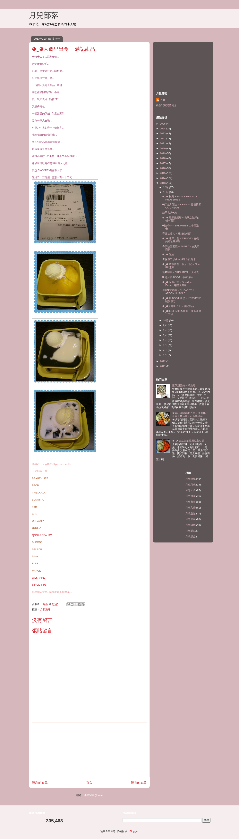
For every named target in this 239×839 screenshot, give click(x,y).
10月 (166, 320)
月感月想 (190, 484)
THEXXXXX (39, 492)
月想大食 (190, 490)
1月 (165, 355)
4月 (165, 350)
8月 (165, 330)
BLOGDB (37, 542)
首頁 (89, 782)
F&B (34, 506)
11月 (166, 192)
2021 (163, 143)
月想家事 (190, 501)
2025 (163, 123)
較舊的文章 (139, 782)
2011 (163, 366)
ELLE (35, 563)
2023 (163, 133)
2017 (163, 163)
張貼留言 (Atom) (93, 795)
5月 (165, 345)
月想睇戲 (190, 530)
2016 (163, 168)
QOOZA (36, 527)
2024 (163, 128)
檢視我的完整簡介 (166, 105)
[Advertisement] (89, 749)
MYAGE (36, 570)
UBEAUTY (38, 520)
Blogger (134, 831)
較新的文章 (40, 782)
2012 (163, 361)
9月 (165, 325)
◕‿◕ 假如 (168, 254)
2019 (163, 153)
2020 (163, 148)
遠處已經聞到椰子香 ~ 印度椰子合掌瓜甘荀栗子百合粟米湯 (190, 415)
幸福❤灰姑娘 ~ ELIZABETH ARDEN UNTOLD (178, 292)
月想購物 (190, 525)
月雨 (162, 100)
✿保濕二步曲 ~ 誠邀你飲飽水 (179, 259)
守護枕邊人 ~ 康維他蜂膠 (176, 233)
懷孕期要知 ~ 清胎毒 (183, 385)
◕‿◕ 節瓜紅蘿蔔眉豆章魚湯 (188, 440)
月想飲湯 (190, 519)
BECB (35, 485)
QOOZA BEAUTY (42, 535)
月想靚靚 (190, 478)
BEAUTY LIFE (40, 478)
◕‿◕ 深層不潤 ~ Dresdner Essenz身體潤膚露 (177, 284)
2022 (163, 138)
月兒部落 (44, 15)
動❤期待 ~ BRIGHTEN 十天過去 (180, 272)
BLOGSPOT (39, 499)
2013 (163, 183)
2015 (163, 173)
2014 (163, 178)
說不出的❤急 (169, 212)
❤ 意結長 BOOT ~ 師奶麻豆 (177, 277)
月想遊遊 (190, 513)
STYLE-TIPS (39, 584)
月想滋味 (45, 609)
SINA (35, 556)
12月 (166, 187)
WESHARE (38, 577)
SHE (34, 513)
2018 (163, 158)
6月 (165, 340)
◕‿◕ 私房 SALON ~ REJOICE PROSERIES (179, 198)
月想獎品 (190, 536)
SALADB (37, 549)
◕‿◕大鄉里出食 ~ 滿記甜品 (178, 306)
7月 (165, 335)
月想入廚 (190, 507)
